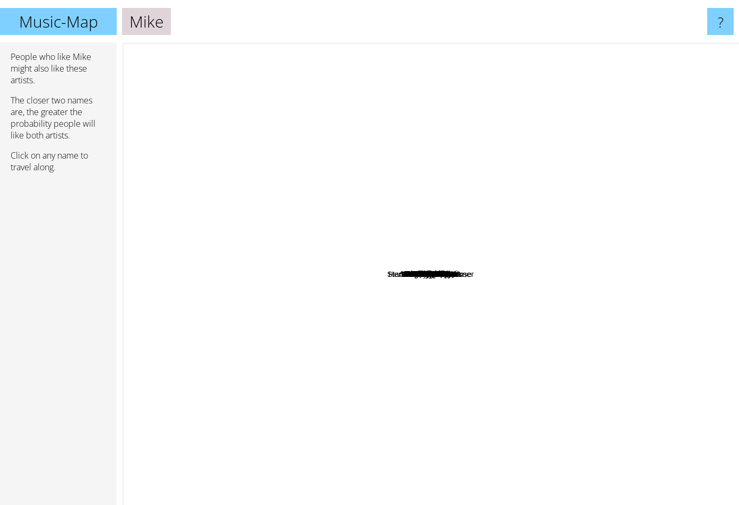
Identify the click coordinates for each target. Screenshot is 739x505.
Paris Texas (599, 307)
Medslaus (507, 425)
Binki (421, 375)
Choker (680, 332)
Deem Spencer (331, 78)
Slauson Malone (331, 406)
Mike (430, 273)
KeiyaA (428, 78)
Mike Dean (586, 276)
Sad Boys (517, 150)
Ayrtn (208, 267)
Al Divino (173, 268)
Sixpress (708, 324)
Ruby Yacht (555, 355)
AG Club (548, 497)
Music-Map (58, 21)
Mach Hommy (485, 284)
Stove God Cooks (522, 408)
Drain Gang (518, 140)
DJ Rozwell (323, 104)
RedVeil (308, 112)
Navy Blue (488, 302)
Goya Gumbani (443, 202)
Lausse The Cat (332, 367)
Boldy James (366, 284)
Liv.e (480, 323)
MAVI (531, 379)
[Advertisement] (58, 343)
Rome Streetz (387, 197)
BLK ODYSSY (635, 237)
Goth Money (336, 333)
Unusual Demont (477, 145)
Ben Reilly (302, 278)
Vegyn (369, 362)
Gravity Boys (279, 233)
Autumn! (567, 320)
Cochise (321, 49)
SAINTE (400, 151)
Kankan (472, 383)
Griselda (364, 236)
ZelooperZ (379, 298)
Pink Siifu (290, 353)
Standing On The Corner (465, 409)
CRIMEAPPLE (392, 413)
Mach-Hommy (419, 161)
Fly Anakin (580, 88)
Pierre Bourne (263, 336)
